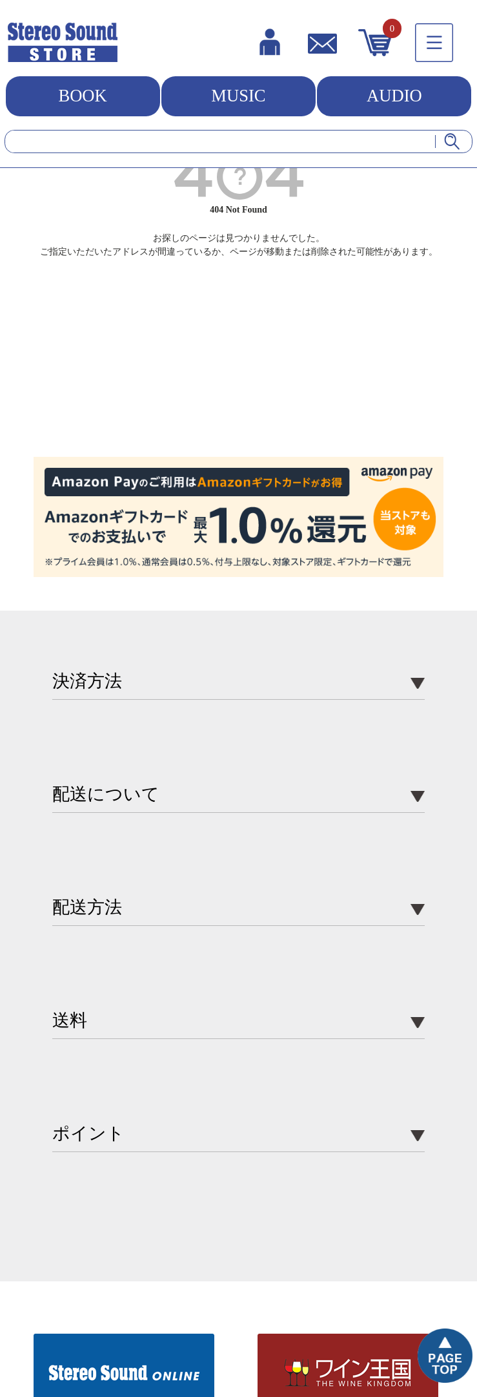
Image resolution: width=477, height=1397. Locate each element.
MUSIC (238, 95)
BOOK (82, 95)
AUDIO (394, 95)
